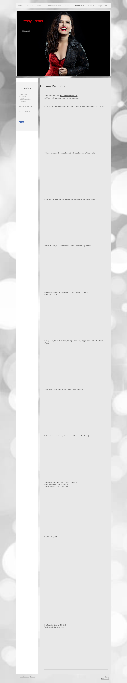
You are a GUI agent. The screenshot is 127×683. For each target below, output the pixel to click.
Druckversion (23, 677)
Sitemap (32, 677)
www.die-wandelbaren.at (68, 96)
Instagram (58, 98)
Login (107, 677)
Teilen (21, 122)
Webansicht (105, 679)
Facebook (50, 98)
